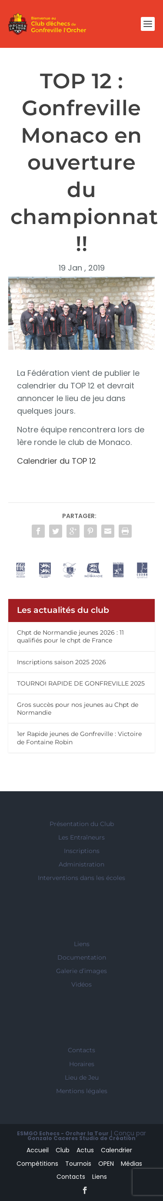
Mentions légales (81, 1091)
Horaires (81, 1064)
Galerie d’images (81, 971)
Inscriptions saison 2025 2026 (61, 662)
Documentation (81, 957)
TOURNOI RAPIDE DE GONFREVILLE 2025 (81, 683)
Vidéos (81, 984)
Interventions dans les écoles (81, 878)
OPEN (106, 1163)
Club (63, 1150)
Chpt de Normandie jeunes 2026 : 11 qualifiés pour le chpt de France (70, 636)
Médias (131, 1163)
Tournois (78, 1163)
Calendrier (116, 1150)
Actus (85, 1150)
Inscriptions (82, 851)
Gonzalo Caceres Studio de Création (81, 1138)
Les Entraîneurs (81, 837)
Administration (81, 864)
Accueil (38, 1150)
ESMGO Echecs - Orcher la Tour (63, 1133)
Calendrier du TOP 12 (58, 460)
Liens (82, 944)
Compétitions (37, 1163)
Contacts (81, 1050)
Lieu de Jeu (82, 1077)
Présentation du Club (82, 824)
